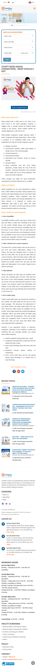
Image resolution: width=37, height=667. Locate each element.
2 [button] (12, 25)
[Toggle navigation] (34, 8)
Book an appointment (19, 107)
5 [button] (18, 25)
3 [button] (14, 25)
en (31, 2)
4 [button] (16, 25)
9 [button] (27, 25)
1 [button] (9, 25)
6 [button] (20, 25)
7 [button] (22, 25)
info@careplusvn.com (14, 659)
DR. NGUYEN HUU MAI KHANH (23, 413)
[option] (18, 18)
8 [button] (25, 25)
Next (7, 59)
